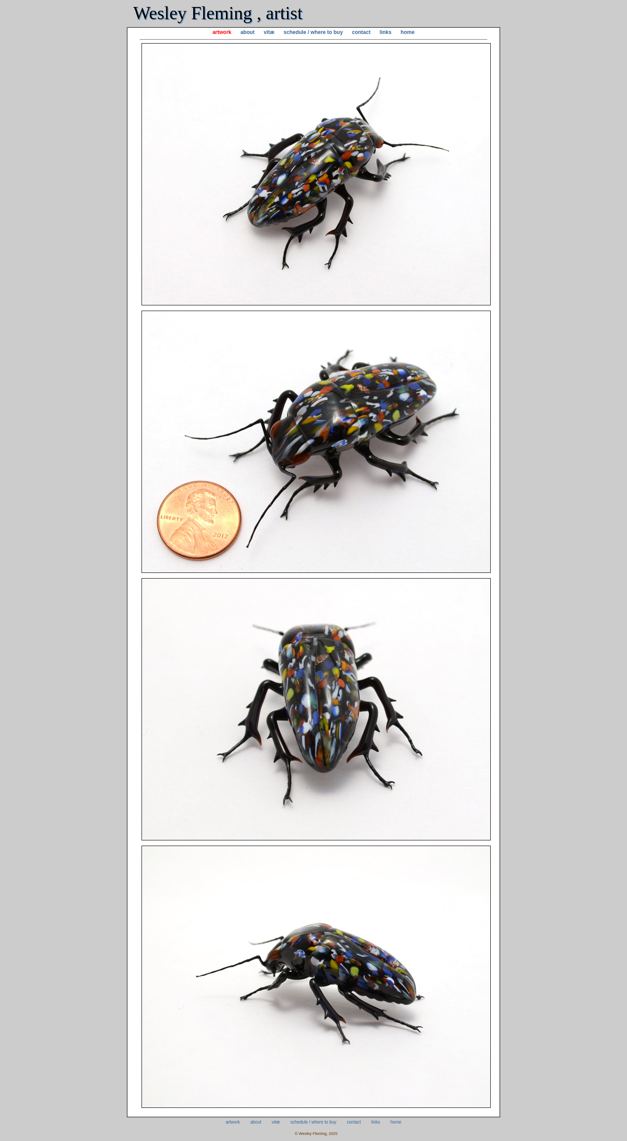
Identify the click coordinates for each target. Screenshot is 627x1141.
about (247, 32)
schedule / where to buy (313, 32)
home (408, 32)
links (385, 32)
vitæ (269, 32)
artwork (221, 32)
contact (361, 32)
